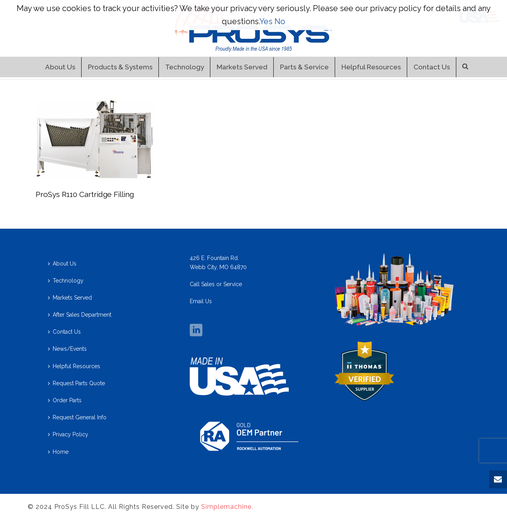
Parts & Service (304, 67)
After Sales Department (79, 315)
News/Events (67, 349)
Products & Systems (120, 67)
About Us (60, 67)
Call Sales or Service (216, 284)
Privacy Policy (68, 434)
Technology (184, 67)
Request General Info (77, 417)
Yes (266, 21)
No (279, 21)
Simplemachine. (227, 506)
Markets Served (242, 67)
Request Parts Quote (76, 383)
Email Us (201, 301)
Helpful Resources (371, 67)
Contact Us (432, 67)
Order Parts (65, 400)
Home (58, 452)
